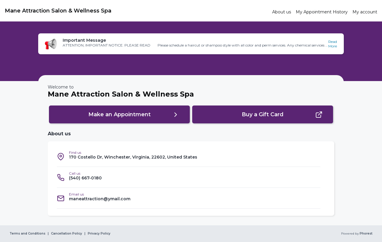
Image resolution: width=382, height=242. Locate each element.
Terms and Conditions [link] (27, 233)
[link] (136, 11)
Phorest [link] (365, 233)
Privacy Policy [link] (99, 233)
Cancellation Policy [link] (66, 233)
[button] (191, 43)
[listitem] (189, 156)
